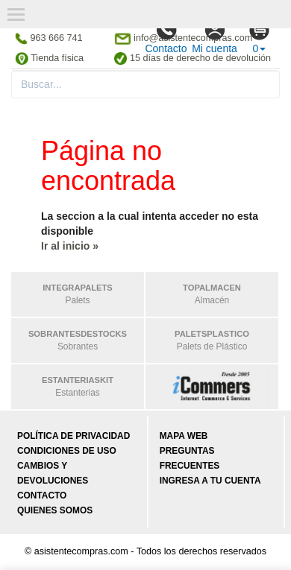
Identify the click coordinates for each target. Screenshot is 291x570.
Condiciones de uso (66, 451)
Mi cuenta (214, 36)
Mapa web (184, 436)
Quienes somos (55, 510)
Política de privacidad (73, 436)
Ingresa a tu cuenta (210, 480)
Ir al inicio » (69, 246)
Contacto (166, 36)
